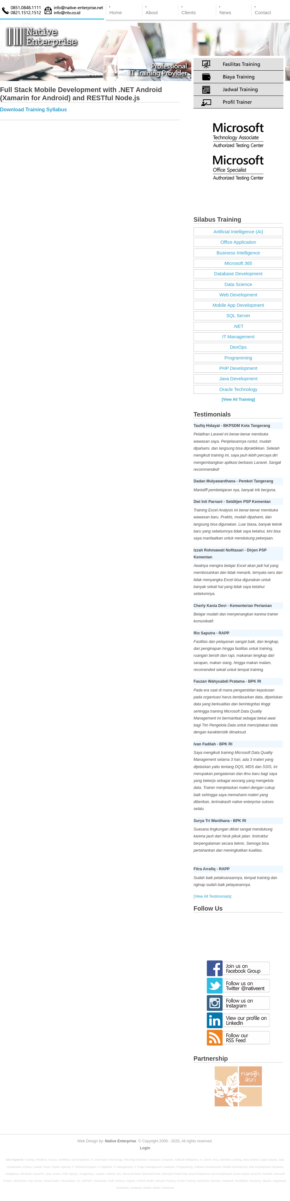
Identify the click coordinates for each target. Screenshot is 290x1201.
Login (145, 1148)
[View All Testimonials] (212, 896)
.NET (238, 326)
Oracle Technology (238, 389)
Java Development (238, 378)
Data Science (238, 284)
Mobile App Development (238, 305)
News (225, 12)
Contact (263, 12)
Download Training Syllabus (33, 109)
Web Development (238, 294)
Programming (238, 357)
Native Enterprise (120, 1141)
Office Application (238, 242)
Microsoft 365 (238, 263)
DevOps (238, 347)
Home (115, 12)
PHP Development (238, 368)
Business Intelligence (238, 252)
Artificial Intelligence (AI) (238, 231)
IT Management (238, 336)
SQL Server (238, 315)
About (152, 12)
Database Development (238, 273)
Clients (189, 12)
